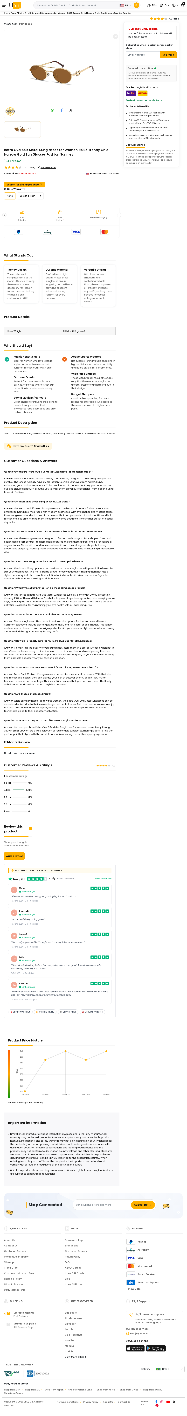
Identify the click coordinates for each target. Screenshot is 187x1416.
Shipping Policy (13, 1278)
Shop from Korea (106, 1389)
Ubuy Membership (14, 1289)
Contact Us (11, 1245)
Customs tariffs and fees (19, 1273)
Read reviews (103, 878)
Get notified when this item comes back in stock (149, 46)
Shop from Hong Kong (80, 1389)
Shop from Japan (54, 1389)
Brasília (69, 1340)
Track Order (11, 1267)
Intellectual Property (16, 1256)
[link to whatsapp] (52, 110)
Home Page (10, 13)
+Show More (133, 1289)
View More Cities (75, 1357)
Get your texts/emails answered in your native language (155, 1321)
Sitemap (9, 1262)
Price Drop (13, 161)
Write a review (14, 856)
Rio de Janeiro (73, 1318)
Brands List (71, 1245)
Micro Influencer (13, 1284)
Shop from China (129, 1389)
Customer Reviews (76, 1251)
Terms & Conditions (67, 1401)
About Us (9, 1240)
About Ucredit (73, 1267)
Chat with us (41, 446)
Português (25, 24)
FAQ (67, 1262)
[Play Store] (156, 1349)
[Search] (136, 5)
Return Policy (72, 1256)
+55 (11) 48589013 (140, 1333)
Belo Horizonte (73, 1335)
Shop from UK (32, 1389)
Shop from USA (12, 1389)
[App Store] (135, 1349)
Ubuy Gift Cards (74, 1273)
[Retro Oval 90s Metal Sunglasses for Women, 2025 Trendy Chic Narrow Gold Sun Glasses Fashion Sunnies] (61, 73)
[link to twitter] (70, 110)
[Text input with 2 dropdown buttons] (75, 5)
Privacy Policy (90, 1401)
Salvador (70, 1323)
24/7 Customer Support (149, 1314)
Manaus (69, 1346)
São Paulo (71, 1312)
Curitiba (69, 1351)
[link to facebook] (62, 110)
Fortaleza (70, 1329)
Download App (74, 1240)
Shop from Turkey (152, 1389)
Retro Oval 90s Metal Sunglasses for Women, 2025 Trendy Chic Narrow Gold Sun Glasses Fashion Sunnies (74, 13)
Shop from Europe (13, 1393)
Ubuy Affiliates (73, 1284)
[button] (151, 5)
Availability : (11, 173)
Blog (67, 1278)
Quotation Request (15, 1251)
